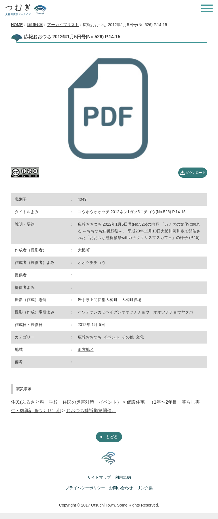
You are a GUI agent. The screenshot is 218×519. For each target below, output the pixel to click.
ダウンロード (195, 173)
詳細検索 (35, 24)
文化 (140, 337)
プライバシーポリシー (85, 488)
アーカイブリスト (63, 24)
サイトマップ (99, 477)
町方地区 (86, 349)
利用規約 (123, 477)
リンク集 (145, 488)
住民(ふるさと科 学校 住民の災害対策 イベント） (66, 402)
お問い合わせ (121, 488)
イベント (112, 337)
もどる (112, 437)
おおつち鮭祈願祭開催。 (91, 410)
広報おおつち (90, 337)
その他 (128, 337)
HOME (17, 24)
